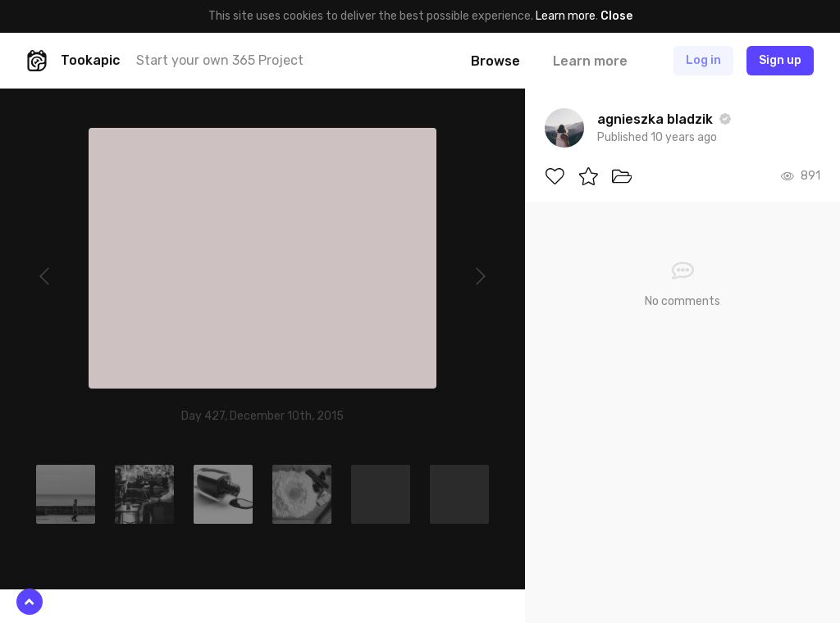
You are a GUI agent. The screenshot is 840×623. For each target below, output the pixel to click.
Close (616, 16)
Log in (703, 60)
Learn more (566, 16)
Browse (495, 61)
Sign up (780, 60)
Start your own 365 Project (220, 60)
